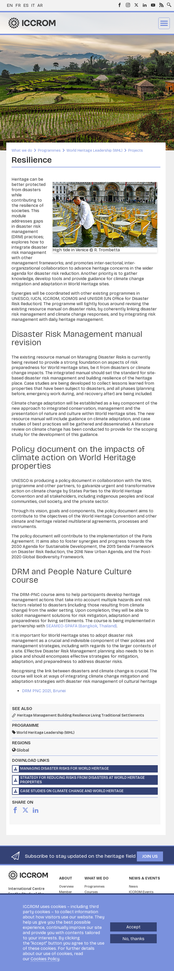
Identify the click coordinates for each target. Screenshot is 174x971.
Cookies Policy (45, 959)
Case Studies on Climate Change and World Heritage (72, 791)
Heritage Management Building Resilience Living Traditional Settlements (80, 715)
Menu (164, 23)
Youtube (153, 5)
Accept (133, 927)
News (133, 886)
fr (18, 5)
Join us (150, 856)
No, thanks (133, 938)
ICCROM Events (141, 892)
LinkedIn (145, 5)
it (33, 5)
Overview (66, 886)
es (26, 5)
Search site (168, 3)
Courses (91, 892)
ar (40, 5)
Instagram (128, 5)
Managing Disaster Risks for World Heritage (64, 768)
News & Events (144, 878)
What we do (22, 150)
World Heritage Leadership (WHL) (94, 150)
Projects (135, 150)
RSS (161, 5)
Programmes (49, 150)
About (65, 878)
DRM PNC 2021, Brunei (44, 690)
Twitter (136, 5)
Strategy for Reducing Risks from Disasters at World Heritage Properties (82, 779)
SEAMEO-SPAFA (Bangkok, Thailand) (81, 625)
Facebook (119, 5)
